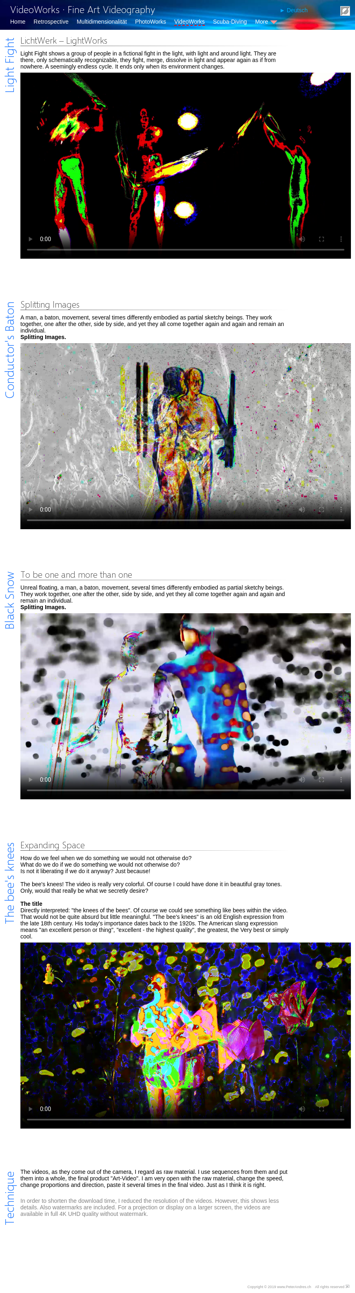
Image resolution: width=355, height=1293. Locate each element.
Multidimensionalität (102, 21)
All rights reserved (329, 1287)
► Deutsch (294, 10)
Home (17, 21)
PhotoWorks (150, 21)
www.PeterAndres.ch (294, 1287)
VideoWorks (189, 21)
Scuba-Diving (230, 21)
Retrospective (51, 21)
